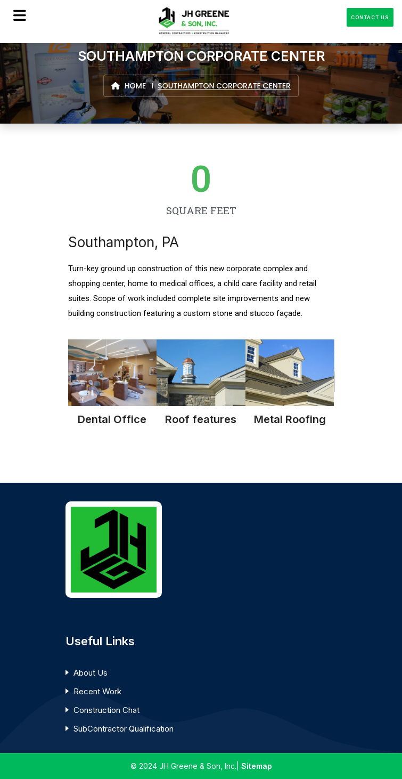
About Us (90, 673)
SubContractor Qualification (123, 729)
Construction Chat (106, 710)
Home (128, 85)
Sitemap (256, 765)
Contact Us (370, 17)
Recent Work (97, 691)
